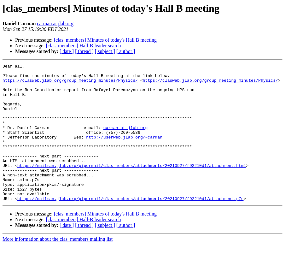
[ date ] (67, 51)
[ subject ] (105, 51)
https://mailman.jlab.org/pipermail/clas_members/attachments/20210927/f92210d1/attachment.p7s (130, 226)
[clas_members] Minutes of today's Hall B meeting (105, 40)
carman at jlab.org (55, 23)
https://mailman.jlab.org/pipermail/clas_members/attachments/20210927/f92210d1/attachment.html (131, 186)
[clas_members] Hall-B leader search (83, 45)
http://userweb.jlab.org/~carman (124, 152)
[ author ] (125, 51)
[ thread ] (84, 51)
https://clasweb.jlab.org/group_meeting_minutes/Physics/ (70, 84)
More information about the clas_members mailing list (58, 266)
